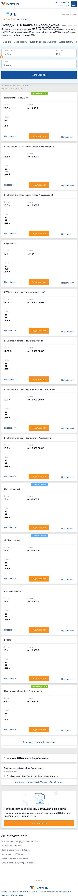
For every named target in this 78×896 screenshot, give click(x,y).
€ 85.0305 (62, 5)
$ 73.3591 (62, 2)
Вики (34, 891)
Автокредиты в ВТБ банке (13, 854)
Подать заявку (39, 233)
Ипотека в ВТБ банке (11, 845)
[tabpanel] (37, 850)
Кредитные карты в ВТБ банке (15, 850)
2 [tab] (39, 880)
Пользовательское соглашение (55, 891)
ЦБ (56, 2)
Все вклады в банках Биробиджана (39, 742)
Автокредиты (66, 41)
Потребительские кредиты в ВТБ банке (19, 841)
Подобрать (39, 75)
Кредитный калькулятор (43, 41)
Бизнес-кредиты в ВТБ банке (14, 858)
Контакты (25, 891)
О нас (4, 891)
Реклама (13, 891)
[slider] (1, 56)
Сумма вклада (10, 50)
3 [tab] (41, 880)
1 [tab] (36, 880)
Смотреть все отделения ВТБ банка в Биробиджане (39, 782)
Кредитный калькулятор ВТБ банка (18, 862)
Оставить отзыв (39, 823)
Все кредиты (20, 41)
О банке (7, 41)
